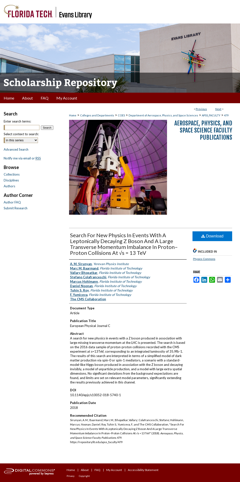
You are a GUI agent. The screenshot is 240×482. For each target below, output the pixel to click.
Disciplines (11, 180)
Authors (9, 186)
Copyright (84, 475)
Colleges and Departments (97, 115)
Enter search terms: (17, 121)
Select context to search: (21, 134)
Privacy (70, 475)
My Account (114, 470)
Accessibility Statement (143, 470)
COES (121, 115)
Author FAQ (12, 202)
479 (226, 115)
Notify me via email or (22, 158)
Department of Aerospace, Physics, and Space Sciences (163, 115)
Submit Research (15, 208)
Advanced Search (16, 149)
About (85, 470)
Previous (201, 109)
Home (72, 115)
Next (218, 109)
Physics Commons (204, 259)
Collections (12, 174)
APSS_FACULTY (211, 115)
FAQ (97, 470)
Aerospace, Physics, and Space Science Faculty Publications (203, 130)
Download (212, 236)
